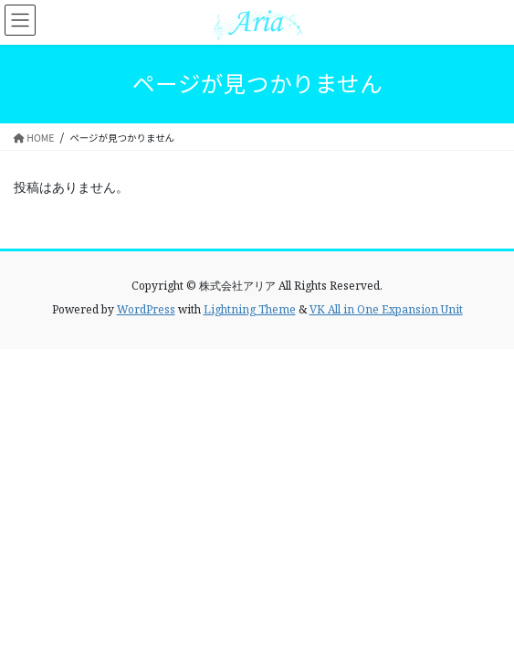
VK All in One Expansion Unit (386, 309)
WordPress (146, 309)
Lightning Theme (250, 309)
